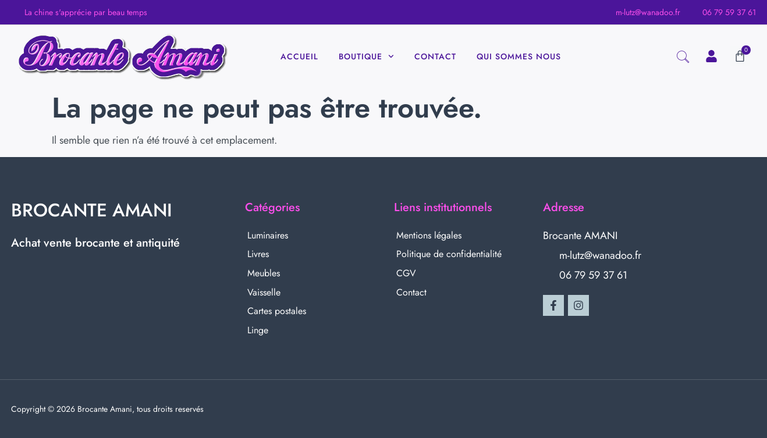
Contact (435, 56)
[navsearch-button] (683, 58)
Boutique (366, 56)
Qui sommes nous (519, 56)
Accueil (299, 56)
